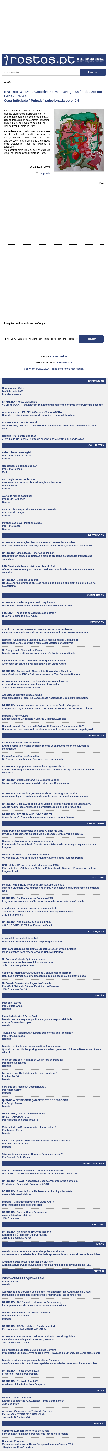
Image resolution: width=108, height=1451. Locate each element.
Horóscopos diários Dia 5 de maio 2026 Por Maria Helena (13, 391)
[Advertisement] (54, 26)
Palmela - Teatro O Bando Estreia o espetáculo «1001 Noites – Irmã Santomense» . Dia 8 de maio (33, 1400)
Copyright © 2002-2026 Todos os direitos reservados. (54, 368)
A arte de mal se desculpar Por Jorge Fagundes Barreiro (17, 499)
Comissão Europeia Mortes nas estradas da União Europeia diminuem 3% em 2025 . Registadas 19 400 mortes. (37, 1444)
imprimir (43, 173)
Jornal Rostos (64, 362)
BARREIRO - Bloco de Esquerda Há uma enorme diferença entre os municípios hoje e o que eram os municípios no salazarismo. (49, 582)
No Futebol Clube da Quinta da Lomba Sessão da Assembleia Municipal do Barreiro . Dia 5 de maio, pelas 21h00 (27, 962)
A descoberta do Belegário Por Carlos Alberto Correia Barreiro (17, 455)
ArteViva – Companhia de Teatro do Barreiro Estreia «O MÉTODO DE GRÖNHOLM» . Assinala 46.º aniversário (27, 1414)
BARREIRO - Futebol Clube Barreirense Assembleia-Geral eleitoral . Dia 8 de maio (24, 1215)
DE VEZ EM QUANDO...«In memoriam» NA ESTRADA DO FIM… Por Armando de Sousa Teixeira (24, 1116)
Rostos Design (58, 356)
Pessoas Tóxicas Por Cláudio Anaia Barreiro (12, 1005)
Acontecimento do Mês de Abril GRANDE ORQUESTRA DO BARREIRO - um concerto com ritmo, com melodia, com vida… (49, 425)
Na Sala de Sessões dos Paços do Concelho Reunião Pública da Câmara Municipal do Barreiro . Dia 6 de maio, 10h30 (30, 986)
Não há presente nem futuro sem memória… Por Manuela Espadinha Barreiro (27, 1315)
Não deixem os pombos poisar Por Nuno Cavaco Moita (19, 469)
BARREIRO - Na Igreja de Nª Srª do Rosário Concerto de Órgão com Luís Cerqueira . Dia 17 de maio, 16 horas (26, 1234)
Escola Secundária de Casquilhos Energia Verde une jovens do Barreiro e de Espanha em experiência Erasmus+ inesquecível (46, 745)
